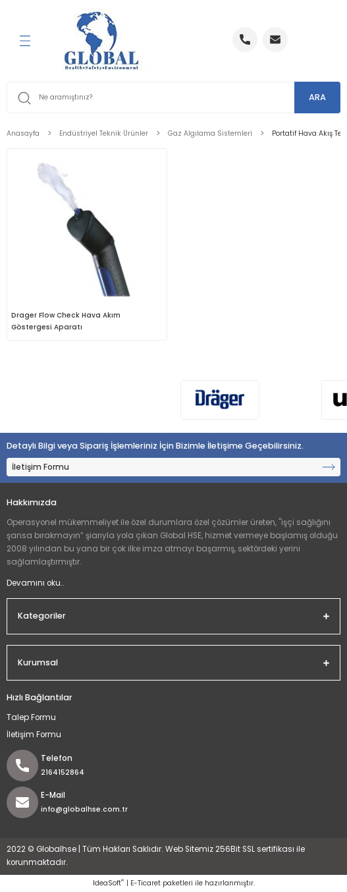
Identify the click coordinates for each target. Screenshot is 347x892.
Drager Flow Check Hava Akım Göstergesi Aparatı (65, 321)
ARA (317, 97)
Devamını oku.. (36, 583)
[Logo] (101, 41)
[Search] (173, 97)
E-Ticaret (145, 883)
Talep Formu (31, 717)
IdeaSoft (108, 883)
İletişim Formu (34, 734)
